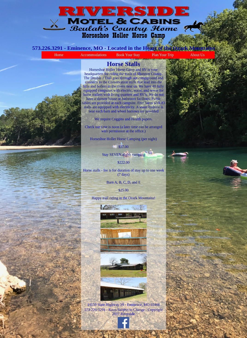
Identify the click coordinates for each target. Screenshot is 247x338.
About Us (197, 55)
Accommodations (94, 55)
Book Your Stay (128, 55)
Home (58, 55)
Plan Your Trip (163, 55)
